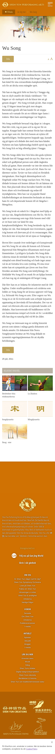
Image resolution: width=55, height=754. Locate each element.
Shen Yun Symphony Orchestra (27, 582)
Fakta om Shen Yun (27, 589)
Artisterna (27, 599)
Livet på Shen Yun (27, 586)
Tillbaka (8, 12)
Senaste (27, 613)
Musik (27, 662)
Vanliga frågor (27, 602)
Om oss (27, 574)
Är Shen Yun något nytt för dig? (27, 579)
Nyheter (27, 637)
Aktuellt (27, 633)
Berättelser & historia (27, 678)
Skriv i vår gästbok (27, 562)
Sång (27, 665)
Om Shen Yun (27, 616)
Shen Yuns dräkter (27, 668)
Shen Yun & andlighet (27, 595)
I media (27, 626)
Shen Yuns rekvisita (27, 675)
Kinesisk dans (27, 658)
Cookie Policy (31, 749)
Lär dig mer (21, 12)
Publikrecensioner (27, 623)
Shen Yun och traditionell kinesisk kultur (27, 682)
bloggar (27, 644)
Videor (27, 609)
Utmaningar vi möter (27, 592)
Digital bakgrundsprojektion (27, 672)
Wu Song (33, 12)
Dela (8, 59)
